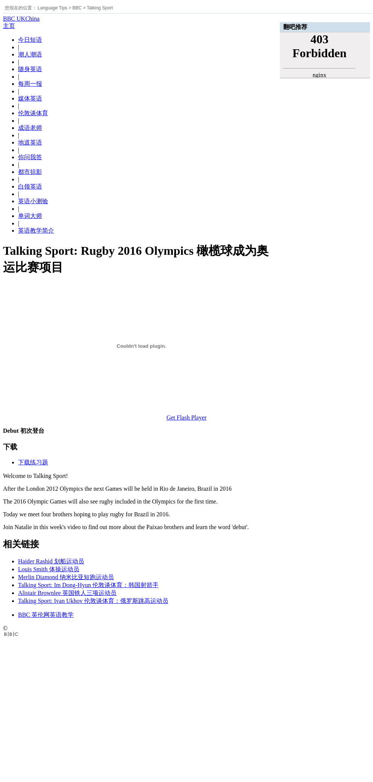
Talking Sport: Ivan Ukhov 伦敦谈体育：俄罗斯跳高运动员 (93, 601)
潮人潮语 (30, 54)
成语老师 (30, 128)
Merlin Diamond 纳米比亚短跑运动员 (66, 577)
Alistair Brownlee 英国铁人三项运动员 (67, 593)
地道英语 (30, 142)
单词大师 (30, 216)
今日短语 (30, 40)
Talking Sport (100, 8)
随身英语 (30, 69)
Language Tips (52, 8)
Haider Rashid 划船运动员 (51, 561)
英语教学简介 (36, 230)
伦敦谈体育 (33, 113)
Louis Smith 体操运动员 (48, 569)
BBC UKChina (21, 18)
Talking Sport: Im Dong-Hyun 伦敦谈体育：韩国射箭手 (88, 585)
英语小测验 (33, 201)
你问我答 (30, 157)
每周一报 (30, 84)
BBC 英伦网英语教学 (46, 615)
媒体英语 (30, 98)
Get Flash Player (186, 417)
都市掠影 (30, 172)
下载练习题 (33, 462)
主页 (9, 26)
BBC (77, 8)
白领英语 (30, 186)
